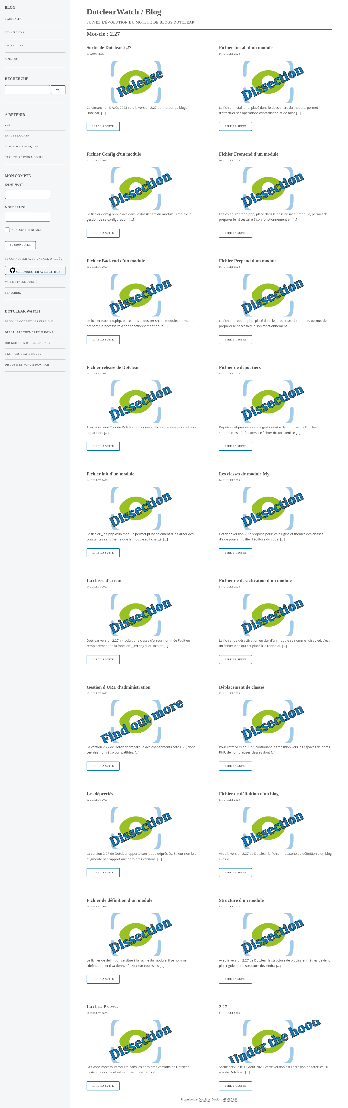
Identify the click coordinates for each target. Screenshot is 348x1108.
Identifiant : (14, 184)
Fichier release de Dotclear (113, 367)
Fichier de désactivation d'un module (255, 580)
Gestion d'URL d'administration (118, 687)
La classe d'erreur (104, 580)
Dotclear (204, 1099)
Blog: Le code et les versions (29, 321)
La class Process (102, 1006)
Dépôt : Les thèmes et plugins (29, 332)
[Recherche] (27, 89)
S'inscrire (13, 292)
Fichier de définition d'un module (119, 900)
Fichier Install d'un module (246, 47)
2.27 (223, 1006)
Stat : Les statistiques (23, 353)
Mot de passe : (16, 207)
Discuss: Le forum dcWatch (27, 364)
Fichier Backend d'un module (116, 260)
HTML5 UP (230, 1099)
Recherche (16, 79)
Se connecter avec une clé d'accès (33, 258)
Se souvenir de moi (26, 230)
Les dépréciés (100, 793)
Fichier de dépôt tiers (240, 367)
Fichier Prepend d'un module (248, 260)
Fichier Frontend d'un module (248, 153)
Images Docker (17, 135)
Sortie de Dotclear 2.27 (109, 47)
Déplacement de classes (242, 687)
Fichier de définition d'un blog (249, 793)
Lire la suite (103, 126)
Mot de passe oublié (21, 281)
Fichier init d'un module (110, 473)
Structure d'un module (24, 157)
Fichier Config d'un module (114, 153)
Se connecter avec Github (35, 270)
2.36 (7, 124)
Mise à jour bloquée (21, 146)
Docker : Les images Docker (27, 342)
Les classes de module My (244, 473)
